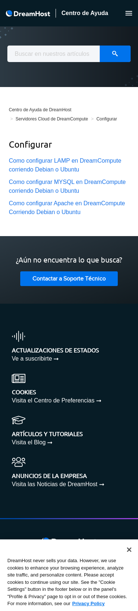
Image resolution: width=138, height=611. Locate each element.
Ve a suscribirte (32, 358)
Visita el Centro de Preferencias (53, 400)
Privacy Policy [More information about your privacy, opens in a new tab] (88, 603)
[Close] (129, 550)
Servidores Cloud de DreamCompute (51, 119)
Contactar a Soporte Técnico (69, 278)
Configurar (106, 119)
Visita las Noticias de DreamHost (55, 484)
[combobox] (69, 54)
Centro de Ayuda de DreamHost (40, 109)
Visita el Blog (29, 442)
